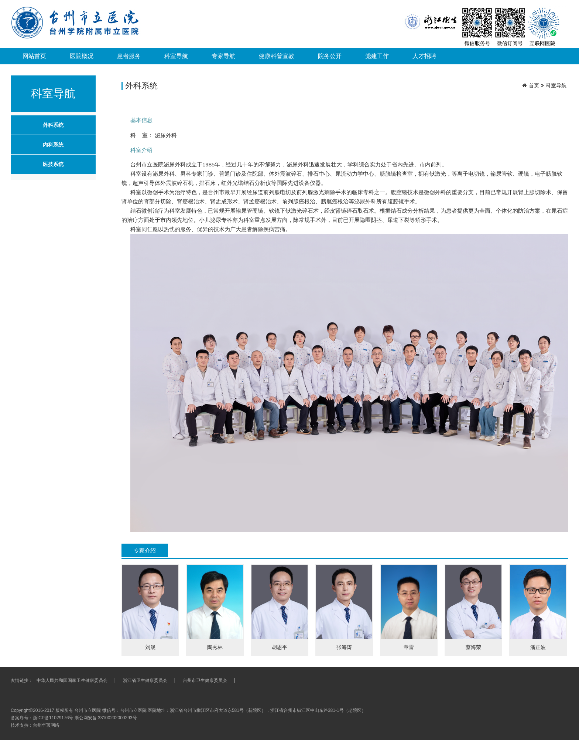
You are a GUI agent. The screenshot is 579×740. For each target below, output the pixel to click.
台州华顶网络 (46, 725)
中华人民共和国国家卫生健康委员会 (72, 680)
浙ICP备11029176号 (53, 717)
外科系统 (53, 125)
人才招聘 (424, 56)
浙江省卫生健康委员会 (145, 680)
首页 (534, 85)
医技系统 (53, 164)
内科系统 (53, 145)
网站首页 (34, 56)
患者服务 (129, 56)
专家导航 (223, 56)
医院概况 (81, 56)
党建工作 (377, 56)
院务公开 (330, 56)
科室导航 (176, 56)
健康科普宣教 (276, 56)
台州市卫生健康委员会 (205, 680)
